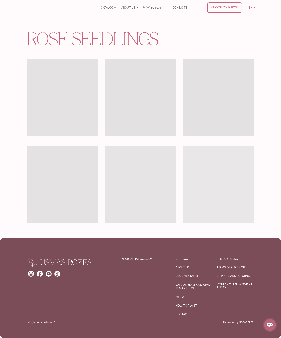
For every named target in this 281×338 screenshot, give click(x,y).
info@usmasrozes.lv (136, 258)
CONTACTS (180, 7)
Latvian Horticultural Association (193, 286)
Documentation (187, 275)
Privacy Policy (227, 258)
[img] (54, 8)
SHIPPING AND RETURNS (233, 275)
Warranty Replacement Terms (234, 286)
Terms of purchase (231, 267)
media (180, 297)
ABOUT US (128, 7)
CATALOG (107, 7)
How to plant (153, 7)
